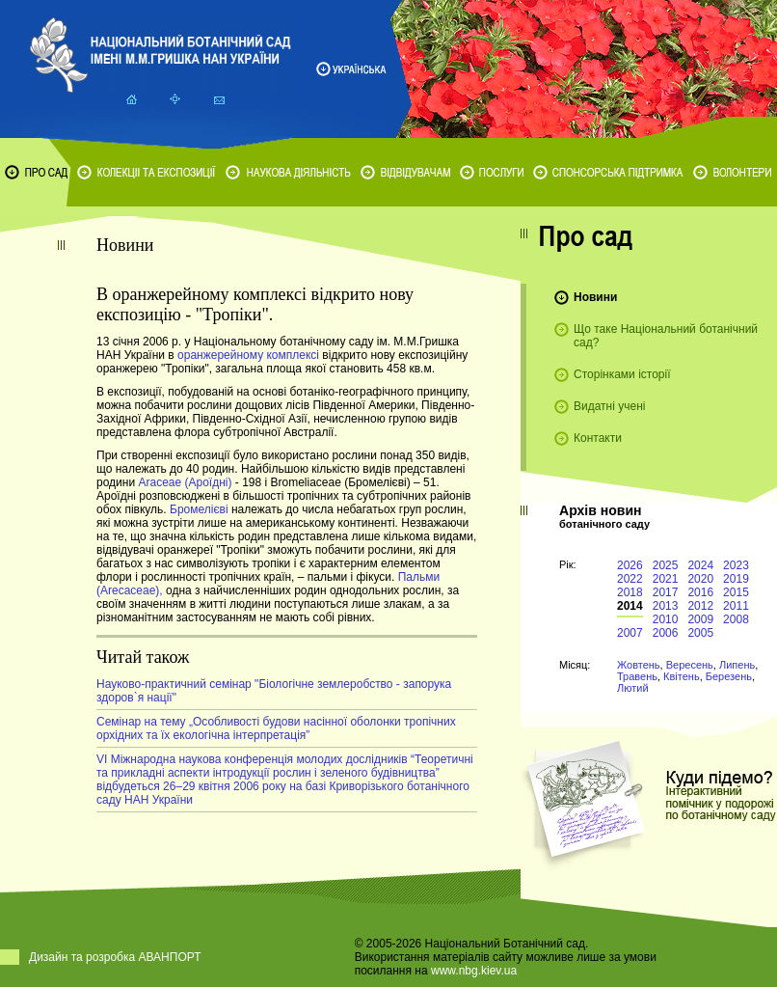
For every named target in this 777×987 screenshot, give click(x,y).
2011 (736, 606)
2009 (700, 619)
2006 (666, 633)
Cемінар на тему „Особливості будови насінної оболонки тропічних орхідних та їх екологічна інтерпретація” (276, 728)
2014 (630, 606)
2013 (666, 606)
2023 (736, 565)
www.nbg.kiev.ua (474, 970)
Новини (595, 297)
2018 (630, 592)
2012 (700, 606)
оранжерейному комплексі (249, 355)
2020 (700, 579)
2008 (736, 619)
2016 (700, 592)
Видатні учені (609, 406)
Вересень (689, 665)
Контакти (598, 438)
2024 (700, 565)
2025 (666, 565)
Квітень (681, 676)
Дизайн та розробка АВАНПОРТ (115, 957)
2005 (700, 633)
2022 (630, 579)
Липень (737, 665)
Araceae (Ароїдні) (184, 482)
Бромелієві (200, 509)
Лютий (633, 688)
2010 (666, 619)
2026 (630, 565)
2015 (736, 592)
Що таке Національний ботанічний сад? (666, 335)
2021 (666, 579)
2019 (736, 579)
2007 (630, 633)
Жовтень (638, 665)
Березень (729, 676)
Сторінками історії (622, 374)
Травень (637, 676)
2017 (666, 592)
